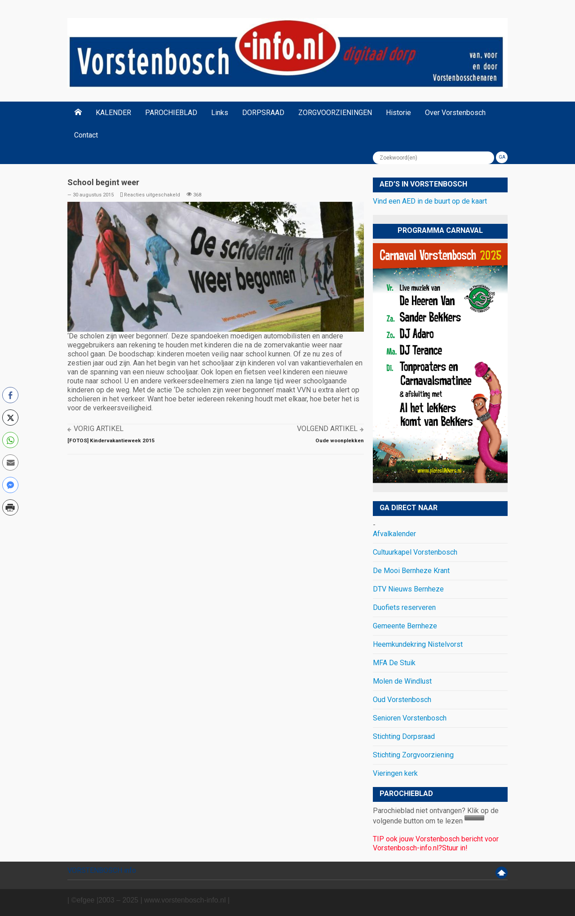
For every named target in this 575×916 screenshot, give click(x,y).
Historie (398, 112)
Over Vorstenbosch (455, 112)
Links (219, 112)
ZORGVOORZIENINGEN (335, 112)
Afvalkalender (394, 533)
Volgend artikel (327, 428)
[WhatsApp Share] (10, 440)
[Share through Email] (10, 462)
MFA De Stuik (394, 662)
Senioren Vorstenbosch (410, 718)
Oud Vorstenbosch (402, 699)
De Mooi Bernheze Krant (411, 570)
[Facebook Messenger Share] (10, 485)
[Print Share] (10, 507)
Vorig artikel (99, 428)
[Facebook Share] (10, 395)
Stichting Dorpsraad (404, 736)
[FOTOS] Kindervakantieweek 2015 (111, 440)
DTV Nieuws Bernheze (408, 589)
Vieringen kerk (395, 773)
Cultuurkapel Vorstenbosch (415, 552)
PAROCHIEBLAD (171, 112)
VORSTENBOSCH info (101, 870)
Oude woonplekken (339, 440)
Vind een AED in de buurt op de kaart (430, 201)
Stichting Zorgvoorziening (413, 755)
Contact (86, 135)
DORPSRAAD (263, 112)
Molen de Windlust (402, 681)
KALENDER (113, 112)
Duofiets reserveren (404, 607)
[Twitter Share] (10, 417)
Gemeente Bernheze (405, 626)
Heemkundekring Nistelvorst (418, 644)
